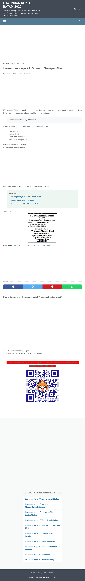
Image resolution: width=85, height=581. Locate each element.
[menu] (4, 21)
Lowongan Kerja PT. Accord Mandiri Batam (26, 196)
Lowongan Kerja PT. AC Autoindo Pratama (26, 203)
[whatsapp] (72, 286)
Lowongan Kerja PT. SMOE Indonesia (40, 541)
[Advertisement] (42, 42)
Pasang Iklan (41, 573)
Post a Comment (25, 73)
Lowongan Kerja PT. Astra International (40, 554)
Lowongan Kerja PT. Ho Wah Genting (39, 560)
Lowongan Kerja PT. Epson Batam (23, 200)
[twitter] (32, 286)
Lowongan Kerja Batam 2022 (17, 4)
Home (33, 573)
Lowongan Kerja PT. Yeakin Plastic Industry (42, 520)
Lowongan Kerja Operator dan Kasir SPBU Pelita (31, 245)
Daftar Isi (51, 573)
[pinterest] (52, 286)
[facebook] (74, 8)
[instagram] (79, 8)
